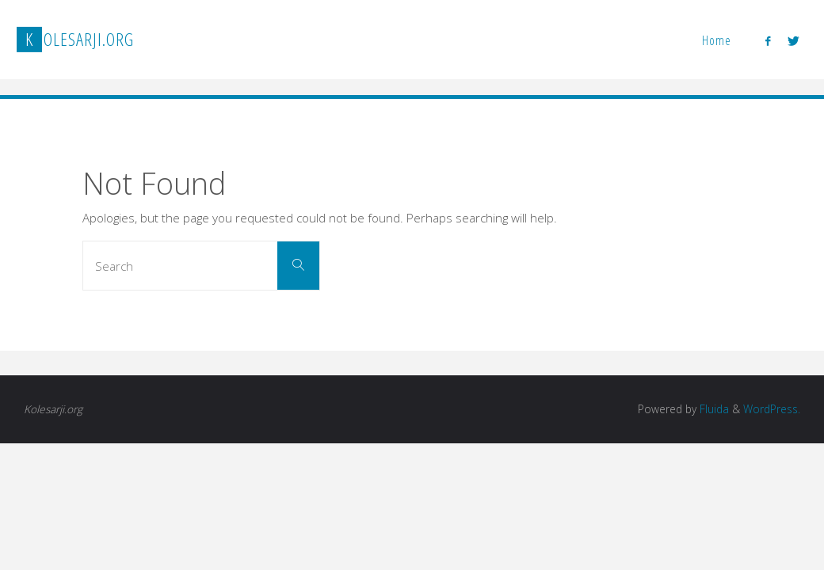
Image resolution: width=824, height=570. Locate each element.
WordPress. (771, 408)
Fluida (712, 408)
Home (716, 40)
